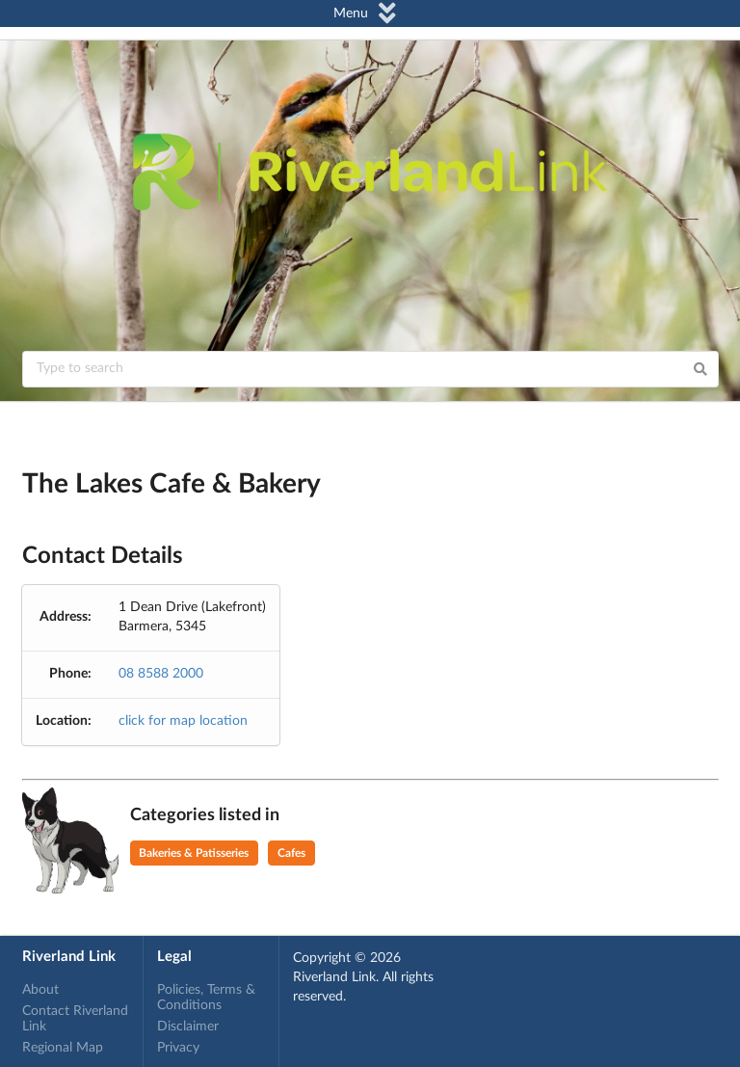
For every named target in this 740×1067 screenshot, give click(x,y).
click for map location (183, 721)
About (40, 990)
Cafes (291, 853)
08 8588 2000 (161, 673)
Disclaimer (188, 1026)
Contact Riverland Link (75, 1018)
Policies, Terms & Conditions (206, 997)
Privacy (178, 1047)
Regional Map (62, 1047)
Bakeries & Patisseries (194, 853)
